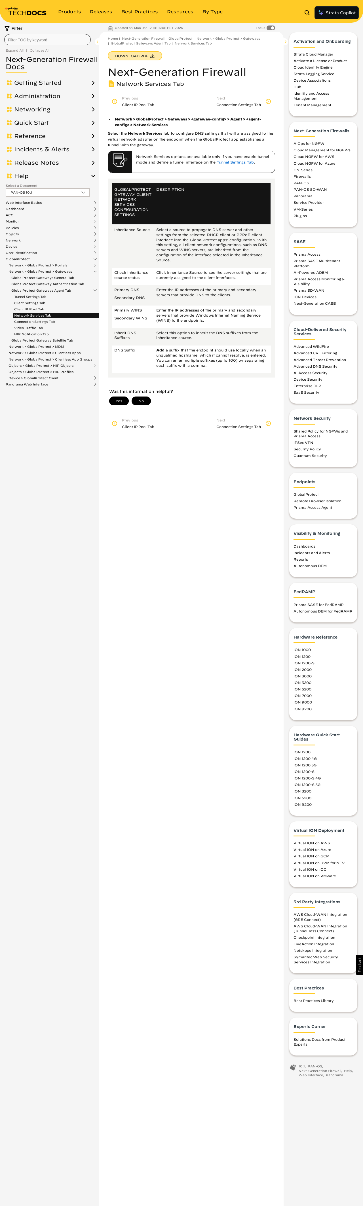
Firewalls (302, 178)
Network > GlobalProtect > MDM (36, 346)
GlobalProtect (18, 259)
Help (21, 176)
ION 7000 (303, 697)
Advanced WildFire (311, 348)
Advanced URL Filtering (315, 355)
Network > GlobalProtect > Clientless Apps (45, 353)
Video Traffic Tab (28, 328)
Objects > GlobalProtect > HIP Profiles (41, 372)
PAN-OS (301, 184)
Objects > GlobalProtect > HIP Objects (41, 365)
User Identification (21, 253)
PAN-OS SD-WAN (310, 191)
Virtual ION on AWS (312, 845)
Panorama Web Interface (27, 384)
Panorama (303, 198)
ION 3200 (302, 684)
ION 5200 (302, 691)
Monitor (12, 221)
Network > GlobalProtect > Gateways (40, 271)
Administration (37, 96)
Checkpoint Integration (314, 939)
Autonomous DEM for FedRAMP (323, 613)
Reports (301, 561)
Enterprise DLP (307, 387)
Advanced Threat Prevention (320, 361)
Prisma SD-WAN (309, 292)
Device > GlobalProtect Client (33, 378)
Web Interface (311, 1076)
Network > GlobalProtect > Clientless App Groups (50, 359)
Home (113, 38)
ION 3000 (303, 678)
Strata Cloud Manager (313, 56)
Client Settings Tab (29, 303)
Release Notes (36, 163)
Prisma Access (307, 256)
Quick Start (31, 123)
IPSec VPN (303, 444)
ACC (9, 215)
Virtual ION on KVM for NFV (319, 864)
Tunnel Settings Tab (30, 296)
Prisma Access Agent (313, 509)
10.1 (302, 1068)
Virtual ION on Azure (312, 851)
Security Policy (307, 451)
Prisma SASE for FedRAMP (318, 606)
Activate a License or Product (320, 62)
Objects (12, 234)
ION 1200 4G (305, 760)
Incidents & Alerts (41, 149)
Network (13, 240)
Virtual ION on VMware (315, 877)
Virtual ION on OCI (311, 871)
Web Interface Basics (24, 202)
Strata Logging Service (314, 75)
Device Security (308, 381)
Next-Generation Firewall (143, 38)
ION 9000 (303, 704)
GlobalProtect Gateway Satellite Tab (42, 340)
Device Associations (312, 82)
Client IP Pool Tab (29, 309)
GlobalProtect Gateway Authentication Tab (47, 284)
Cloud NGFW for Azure (314, 165)
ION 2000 (303, 671)
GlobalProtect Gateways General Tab (42, 277)
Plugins (300, 217)
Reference (30, 136)
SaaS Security (306, 394)
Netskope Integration (313, 952)
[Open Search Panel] (309, 12)
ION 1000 (302, 651)
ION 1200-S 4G (307, 780)
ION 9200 (303, 710)
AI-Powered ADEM (311, 274)
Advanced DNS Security (315, 368)
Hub (297, 88)
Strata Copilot (337, 12)
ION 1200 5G (305, 767)
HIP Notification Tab (31, 334)
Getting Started (38, 83)
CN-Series (303, 171)
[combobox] (47, 39)
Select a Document (21, 185)
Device (11, 246)
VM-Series (303, 211)
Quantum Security (310, 457)
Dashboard (15, 209)
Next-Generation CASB (315, 305)
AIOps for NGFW (309, 145)
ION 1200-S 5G (307, 786)
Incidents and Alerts (312, 554)
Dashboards (304, 548)
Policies (12, 228)
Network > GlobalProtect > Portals (38, 265)
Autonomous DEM (310, 567)
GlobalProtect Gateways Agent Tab (41, 290)
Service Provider (309, 204)
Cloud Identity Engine (313, 69)
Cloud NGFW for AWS (314, 158)
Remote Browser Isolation (317, 503)
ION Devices (305, 298)
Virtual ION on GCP (311, 858)
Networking (32, 109)
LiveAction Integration (314, 946)
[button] (359, 965)
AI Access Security (311, 374)
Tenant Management (312, 107)
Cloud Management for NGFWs (322, 152)
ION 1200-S (304, 665)
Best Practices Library (314, 1002)
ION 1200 (302, 658)
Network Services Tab (32, 315)
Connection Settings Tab (34, 321)
